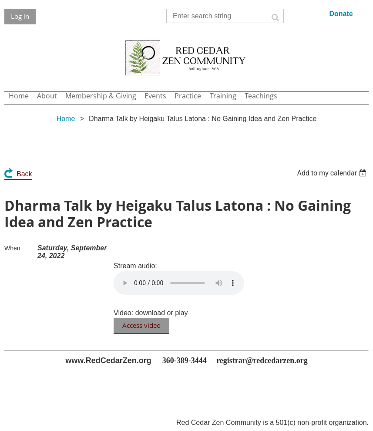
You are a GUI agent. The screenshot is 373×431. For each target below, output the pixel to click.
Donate (341, 13)
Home (66, 118)
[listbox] (333, 173)
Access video (141, 325)
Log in (20, 16)
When (12, 248)
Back (24, 174)
